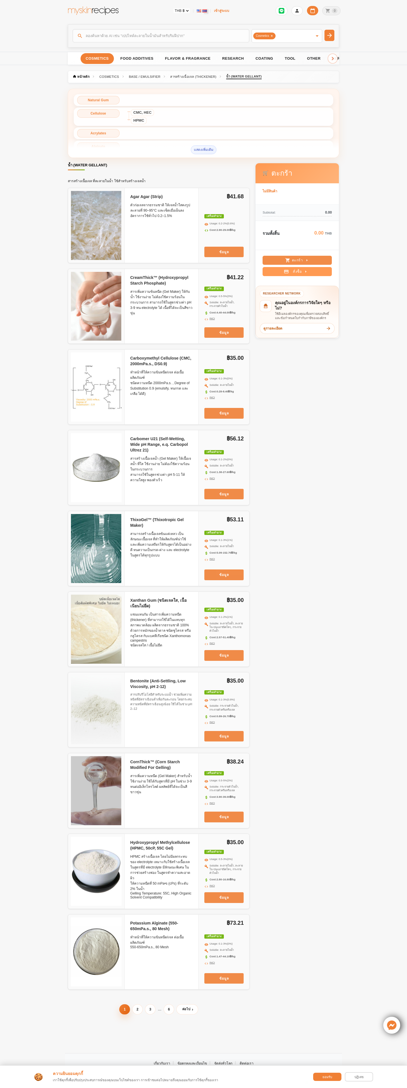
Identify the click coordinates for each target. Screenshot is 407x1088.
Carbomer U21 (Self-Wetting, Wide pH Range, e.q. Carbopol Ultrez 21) (159, 444)
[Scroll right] (333, 58)
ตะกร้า (297, 260)
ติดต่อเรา (247, 1063)
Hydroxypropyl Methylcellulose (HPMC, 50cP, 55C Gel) (160, 845)
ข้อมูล (224, 252)
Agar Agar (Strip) (146, 196)
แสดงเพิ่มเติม (203, 150)
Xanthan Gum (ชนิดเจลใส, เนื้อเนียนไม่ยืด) (158, 603)
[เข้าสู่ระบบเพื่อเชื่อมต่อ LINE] (281, 11)
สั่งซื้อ (296, 271)
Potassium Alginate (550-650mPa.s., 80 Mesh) (154, 926)
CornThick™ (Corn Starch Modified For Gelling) (155, 765)
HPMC (138, 120)
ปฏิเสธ (359, 1077)
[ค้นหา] (161, 35)
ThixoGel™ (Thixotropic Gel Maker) (157, 522)
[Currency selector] (182, 10)
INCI (212, 318)
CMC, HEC (142, 112)
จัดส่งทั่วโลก (223, 1063)
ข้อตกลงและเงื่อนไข (192, 1063)
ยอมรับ (327, 1077)
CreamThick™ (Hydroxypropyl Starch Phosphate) (159, 280)
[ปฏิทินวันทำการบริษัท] (312, 10)
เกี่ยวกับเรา (162, 1063)
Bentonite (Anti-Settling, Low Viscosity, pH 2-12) (158, 684)
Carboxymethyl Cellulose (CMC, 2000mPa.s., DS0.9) (160, 361)
